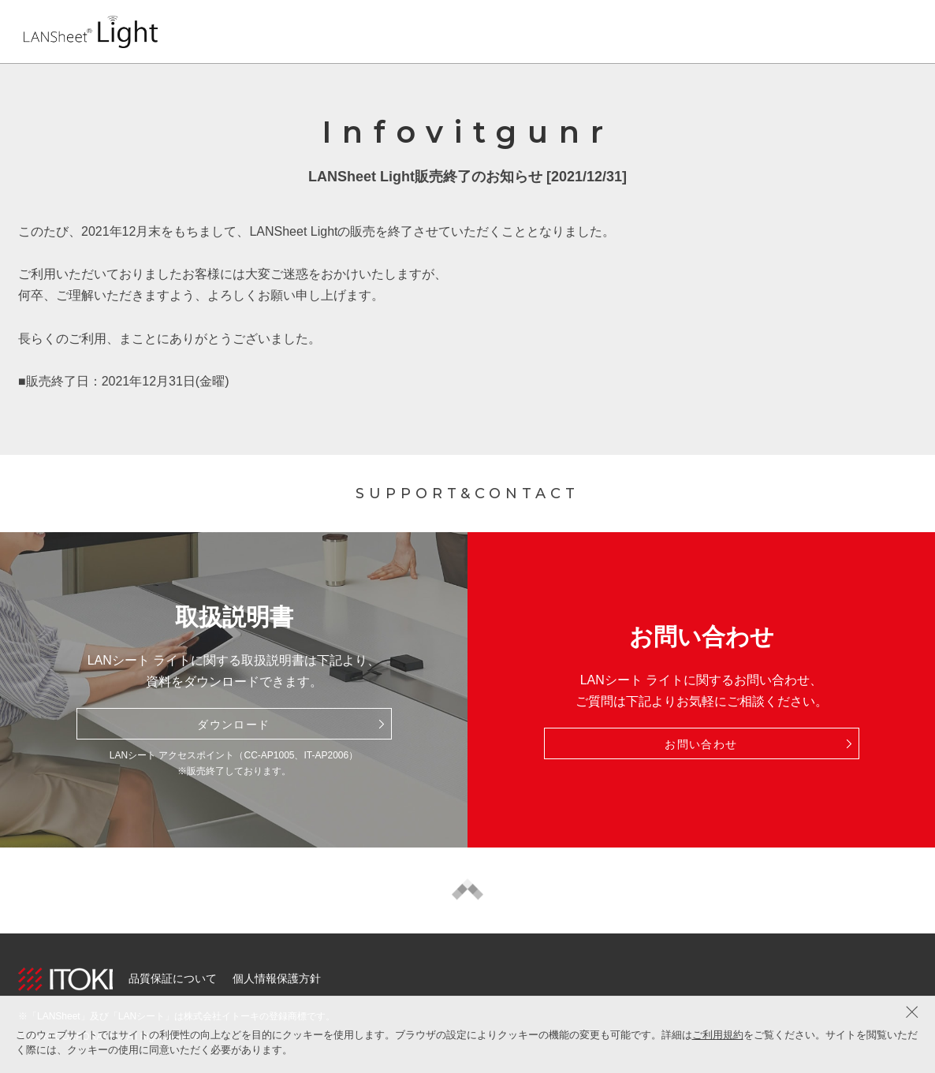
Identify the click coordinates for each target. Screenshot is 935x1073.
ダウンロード (233, 724)
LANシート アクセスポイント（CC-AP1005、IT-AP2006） (234, 755)
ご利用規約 (717, 1035)
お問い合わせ (701, 744)
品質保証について (173, 978)
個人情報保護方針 (277, 978)
